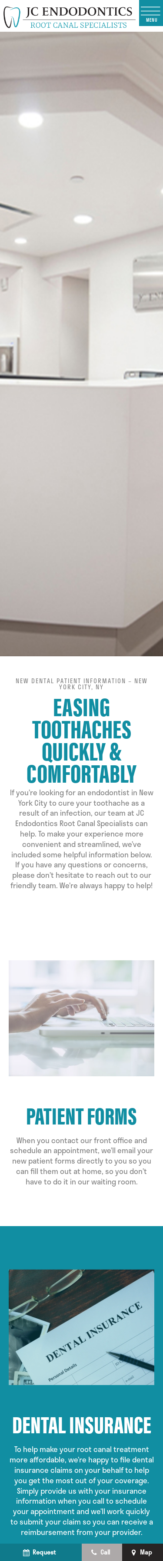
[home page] (69, 16)
